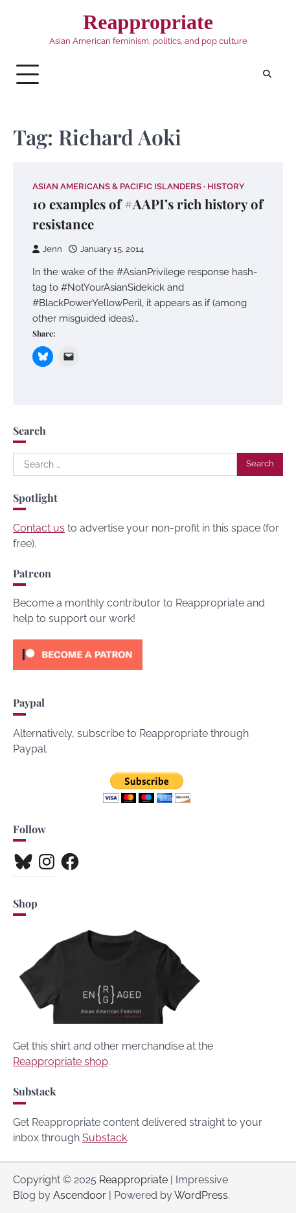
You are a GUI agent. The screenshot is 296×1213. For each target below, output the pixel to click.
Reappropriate (148, 22)
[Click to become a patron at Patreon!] (77, 673)
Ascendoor (79, 1195)
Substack (104, 1138)
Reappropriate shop (60, 1061)
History (226, 186)
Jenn (47, 249)
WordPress (201, 1195)
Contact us (39, 528)
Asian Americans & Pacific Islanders (116, 186)
